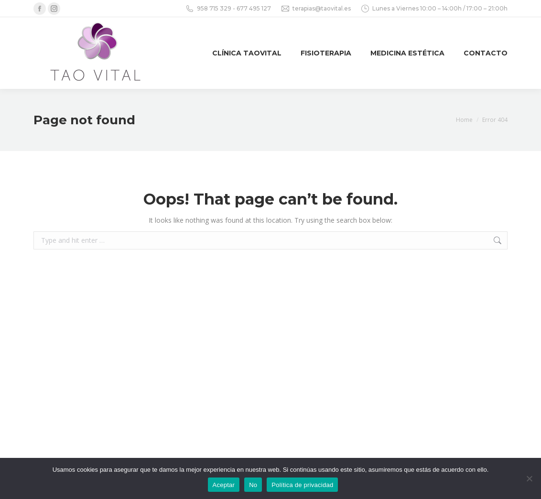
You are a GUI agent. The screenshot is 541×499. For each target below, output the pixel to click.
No (253, 484)
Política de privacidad (302, 484)
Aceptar (224, 484)
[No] (529, 478)
